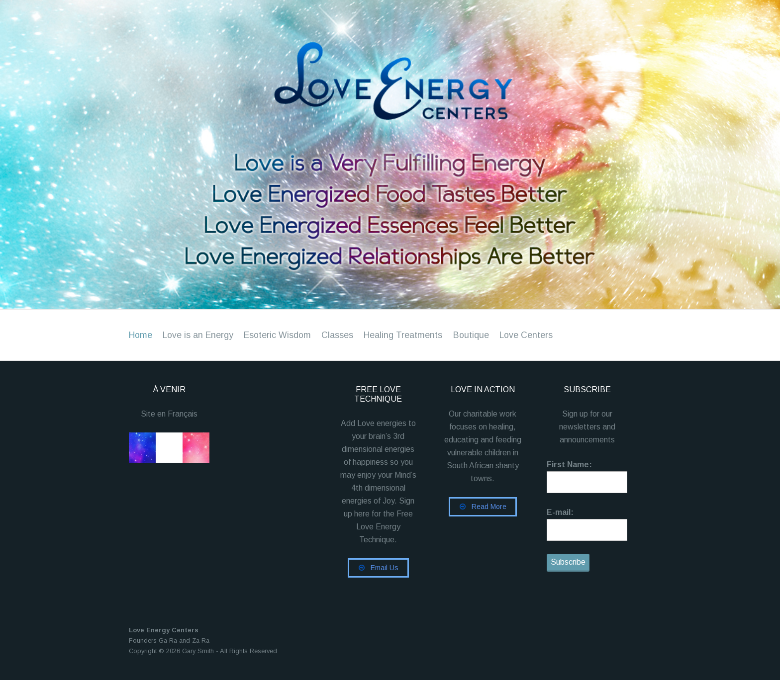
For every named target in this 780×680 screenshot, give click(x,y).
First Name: (569, 464)
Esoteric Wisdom (277, 335)
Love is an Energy (198, 335)
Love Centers (526, 335)
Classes (337, 335)
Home (140, 335)
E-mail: (560, 512)
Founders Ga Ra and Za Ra (169, 640)
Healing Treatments (403, 335)
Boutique (471, 335)
